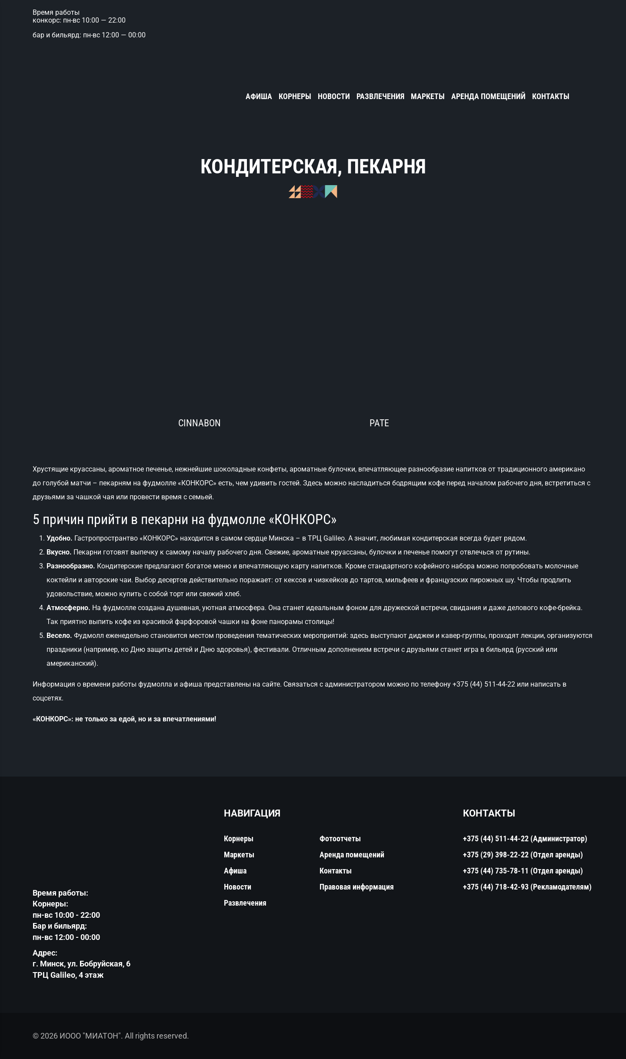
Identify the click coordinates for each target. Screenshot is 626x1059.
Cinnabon (199, 423)
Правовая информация (357, 886)
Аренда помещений (488, 96)
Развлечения (380, 96)
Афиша (259, 96)
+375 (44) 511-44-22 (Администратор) (525, 838)
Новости (334, 96)
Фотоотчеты (340, 838)
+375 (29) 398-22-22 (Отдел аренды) (523, 854)
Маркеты (428, 96)
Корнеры (295, 96)
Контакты (550, 96)
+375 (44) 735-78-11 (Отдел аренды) (523, 870)
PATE (379, 423)
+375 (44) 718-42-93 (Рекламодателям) (527, 886)
